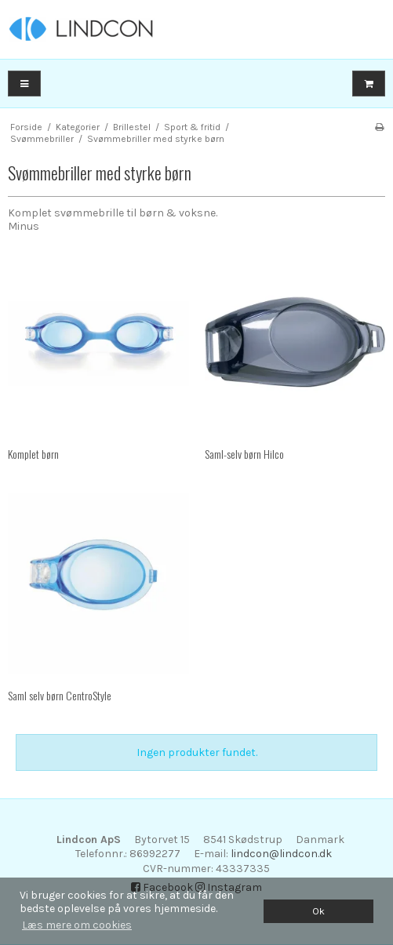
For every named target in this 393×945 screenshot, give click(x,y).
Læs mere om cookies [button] (77, 925)
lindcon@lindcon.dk (281, 853)
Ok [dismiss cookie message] (318, 911)
